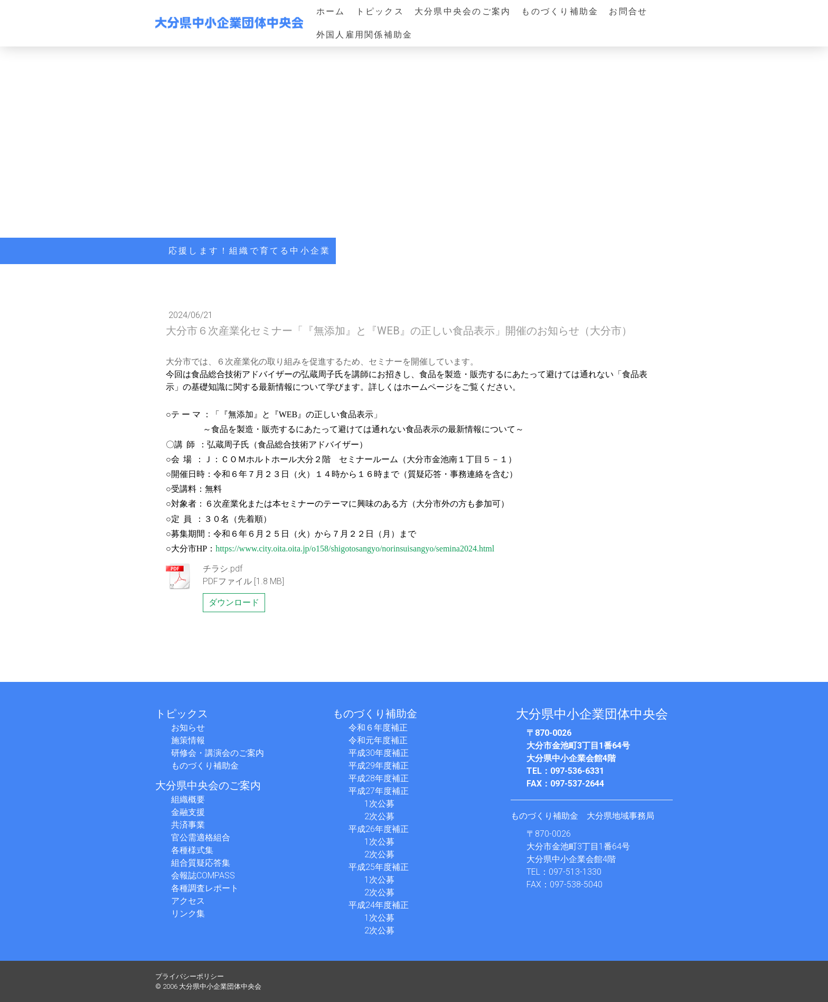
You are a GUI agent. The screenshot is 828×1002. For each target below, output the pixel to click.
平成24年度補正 (379, 905)
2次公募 (379, 816)
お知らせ (188, 728)
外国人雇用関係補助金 (364, 35)
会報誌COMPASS (203, 875)
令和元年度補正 (378, 740)
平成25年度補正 (379, 867)
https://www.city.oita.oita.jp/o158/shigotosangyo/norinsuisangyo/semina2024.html (354, 548)
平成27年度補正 (379, 791)
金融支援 (188, 812)
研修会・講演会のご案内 (217, 753)
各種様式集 (192, 850)
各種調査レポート (205, 888)
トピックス (380, 11)
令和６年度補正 (378, 728)
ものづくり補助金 (559, 11)
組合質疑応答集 (200, 863)
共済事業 (188, 825)
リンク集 (188, 914)
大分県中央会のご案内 (463, 11)
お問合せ (628, 11)
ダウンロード (234, 602)
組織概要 (188, 799)
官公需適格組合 (200, 837)
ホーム (330, 11)
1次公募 (379, 804)
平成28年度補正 (379, 778)
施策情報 (188, 740)
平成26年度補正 (379, 829)
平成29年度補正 (379, 766)
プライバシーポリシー (189, 976)
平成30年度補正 (379, 753)
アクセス (188, 901)
